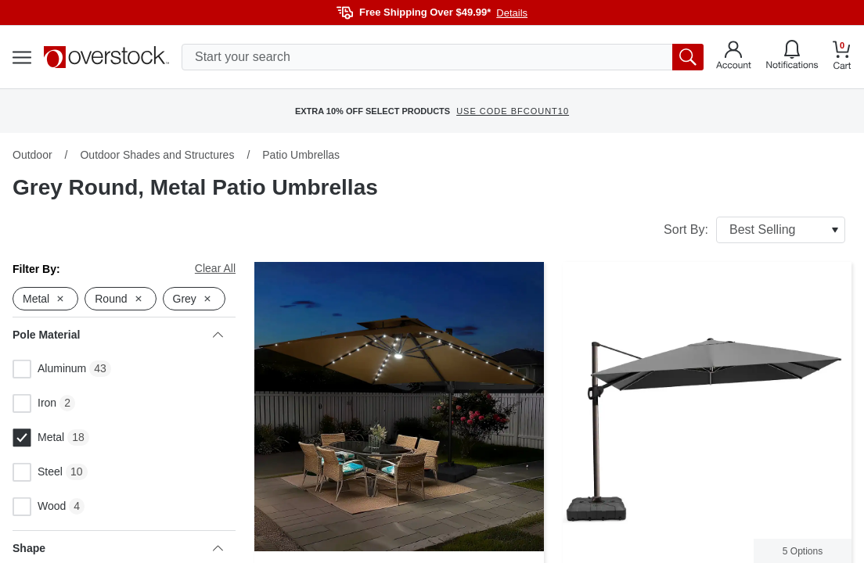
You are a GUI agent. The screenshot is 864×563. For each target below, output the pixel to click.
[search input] (443, 57)
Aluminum (49, 369)
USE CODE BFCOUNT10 (512, 111)
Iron (34, 403)
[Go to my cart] (842, 57)
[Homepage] (106, 57)
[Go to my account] (733, 57)
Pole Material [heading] (118, 334)
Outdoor (32, 155)
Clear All (215, 268)
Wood (39, 506)
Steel (38, 472)
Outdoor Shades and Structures (157, 155)
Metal (38, 438)
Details (511, 13)
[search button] (688, 57)
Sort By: (754, 230)
